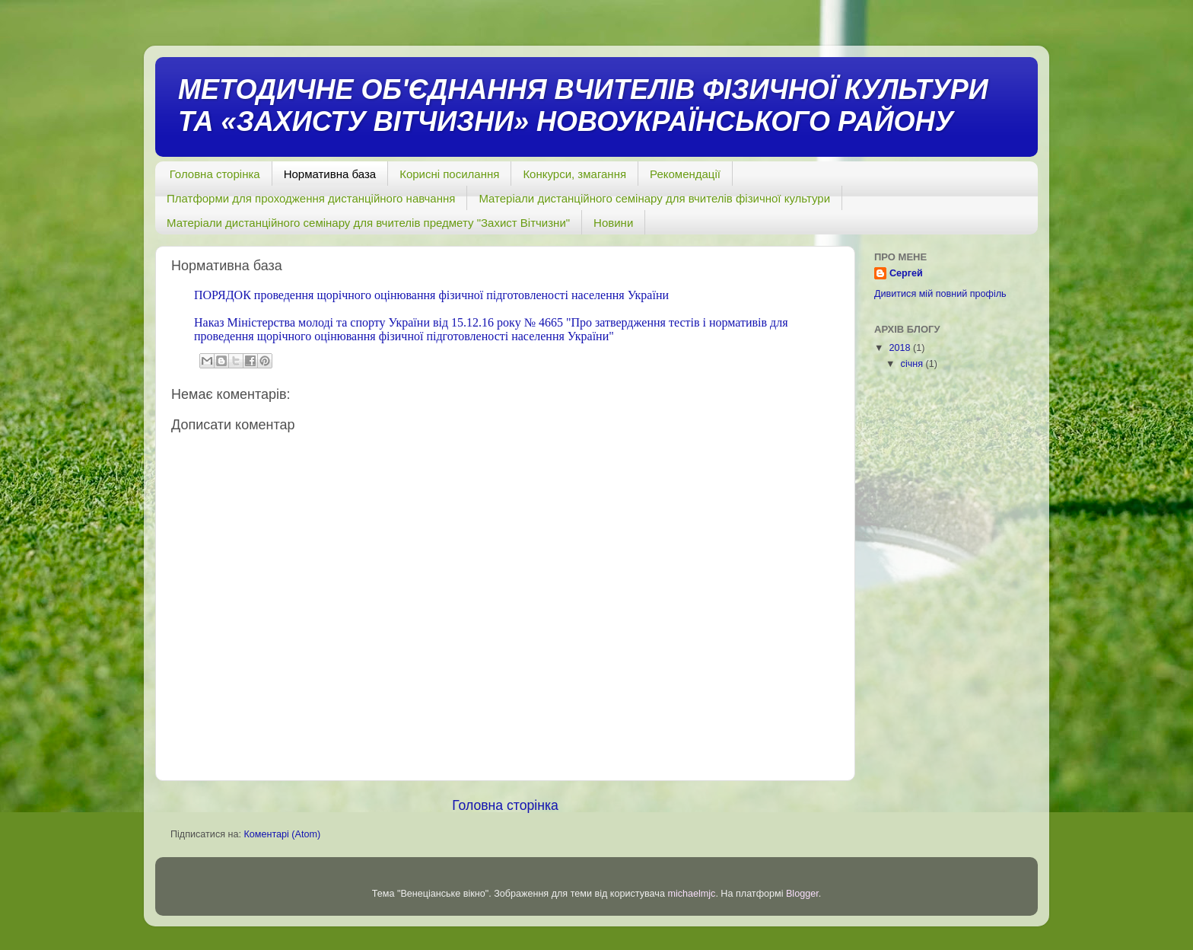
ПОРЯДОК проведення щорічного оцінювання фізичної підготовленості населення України (431, 295)
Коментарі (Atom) (281, 834)
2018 (901, 348)
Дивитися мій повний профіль (940, 294)
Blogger (802, 893)
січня (913, 364)
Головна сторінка (215, 173)
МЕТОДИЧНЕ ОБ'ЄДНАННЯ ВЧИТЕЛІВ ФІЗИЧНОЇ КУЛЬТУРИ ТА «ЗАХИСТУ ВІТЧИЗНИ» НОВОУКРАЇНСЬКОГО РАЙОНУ (583, 105)
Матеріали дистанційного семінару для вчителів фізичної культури (654, 198)
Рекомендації (685, 173)
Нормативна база (330, 173)
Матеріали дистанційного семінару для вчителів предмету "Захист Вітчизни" (368, 222)
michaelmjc (691, 893)
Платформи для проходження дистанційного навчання (311, 198)
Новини (613, 222)
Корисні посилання (449, 173)
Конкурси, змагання (574, 173)
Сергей (906, 273)
